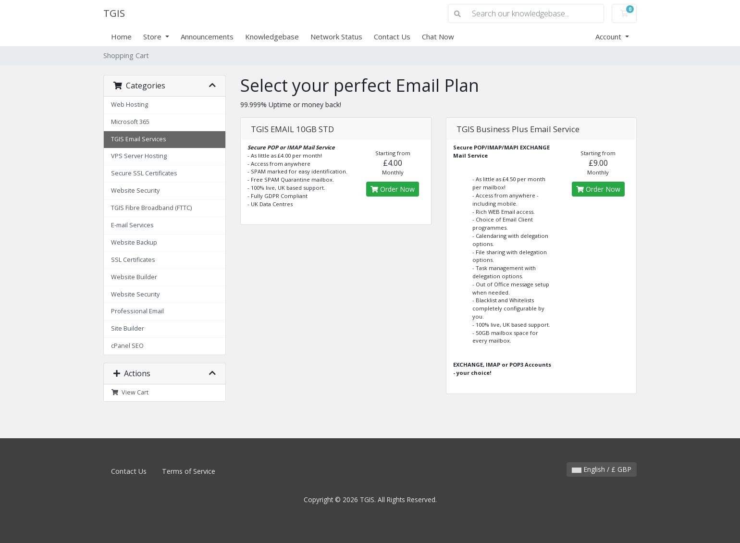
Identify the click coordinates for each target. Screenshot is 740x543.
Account (609, 36)
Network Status (336, 36)
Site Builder (127, 328)
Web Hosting (129, 104)
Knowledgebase (272, 36)
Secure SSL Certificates (144, 173)
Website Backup (134, 242)
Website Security (135, 190)
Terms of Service (188, 471)
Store (153, 36)
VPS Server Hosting (139, 156)
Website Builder (134, 277)
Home (121, 36)
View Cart (129, 392)
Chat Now (438, 36)
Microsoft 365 (130, 122)
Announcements (207, 36)
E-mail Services (132, 225)
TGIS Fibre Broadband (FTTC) (151, 208)
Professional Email (137, 311)
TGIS (114, 13)
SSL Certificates (133, 260)
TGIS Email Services (138, 139)
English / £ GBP (601, 469)
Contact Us (392, 36)
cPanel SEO (127, 346)
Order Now (392, 189)
